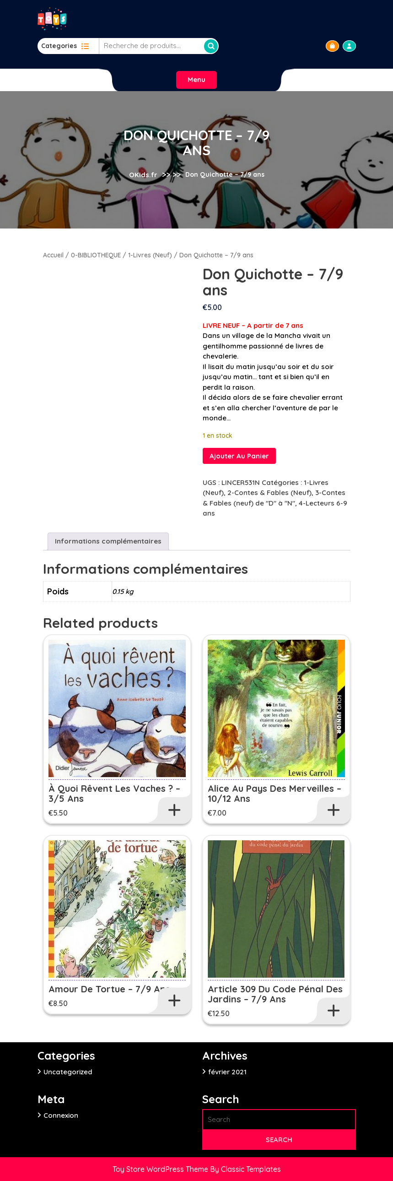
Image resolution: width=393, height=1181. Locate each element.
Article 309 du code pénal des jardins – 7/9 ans (275, 994)
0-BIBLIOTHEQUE (96, 255)
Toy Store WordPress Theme (161, 1169)
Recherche (210, 46)
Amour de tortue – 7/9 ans (109, 989)
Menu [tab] (196, 79)
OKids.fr (143, 174)
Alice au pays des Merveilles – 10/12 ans (274, 793)
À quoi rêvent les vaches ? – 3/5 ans (114, 793)
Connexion (60, 1115)
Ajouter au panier (239, 456)
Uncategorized (67, 1071)
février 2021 (227, 1071)
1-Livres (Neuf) (150, 255)
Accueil (53, 255)
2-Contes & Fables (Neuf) (269, 492)
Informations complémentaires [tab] (108, 541)
